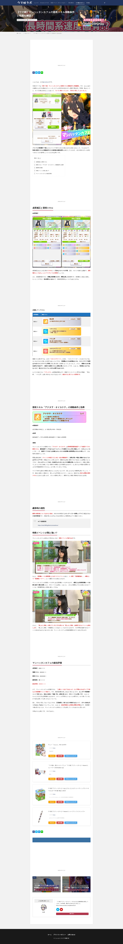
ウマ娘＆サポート (80, 2)
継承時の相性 (38, 168)
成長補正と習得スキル (40, 162)
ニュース (36, 2)
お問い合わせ (71, 934)
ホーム (50, 934)
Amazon (52, 756)
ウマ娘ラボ (66, 938)
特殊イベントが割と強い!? (41, 171)
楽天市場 (60, 756)
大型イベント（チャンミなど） (58, 2)
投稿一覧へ (72, 913)
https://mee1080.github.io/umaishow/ (48, 525)
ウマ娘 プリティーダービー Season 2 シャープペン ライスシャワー (66, 811)
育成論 (88, 2)
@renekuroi (46, 82)
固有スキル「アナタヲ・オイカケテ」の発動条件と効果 (49, 165)
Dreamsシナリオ (44, 2)
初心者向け (71, 2)
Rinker (54, 794)
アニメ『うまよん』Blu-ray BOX (57, 744)
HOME (19, 33)
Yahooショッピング (71, 756)
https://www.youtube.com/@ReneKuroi (66, 905)
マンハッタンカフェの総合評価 (42, 173)
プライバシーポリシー (59, 934)
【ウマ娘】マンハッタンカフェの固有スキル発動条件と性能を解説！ (47, 33)
